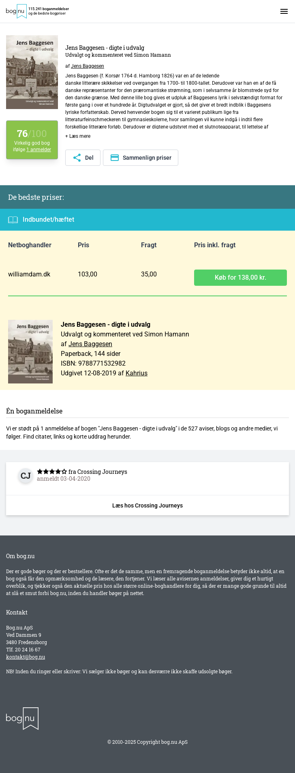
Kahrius (137, 373)
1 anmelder (38, 149)
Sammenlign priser (140, 158)
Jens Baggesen (87, 66)
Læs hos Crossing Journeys (147, 505)
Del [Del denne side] (83, 158)
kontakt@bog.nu (25, 656)
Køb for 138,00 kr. (240, 277)
